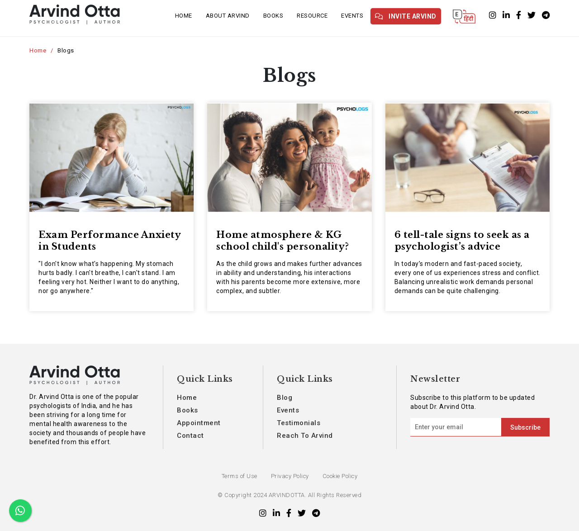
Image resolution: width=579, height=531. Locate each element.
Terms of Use (239, 476)
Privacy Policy (290, 476)
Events (352, 15)
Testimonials (298, 423)
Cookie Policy (340, 476)
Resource (312, 15)
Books (273, 15)
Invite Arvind (406, 16)
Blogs (65, 50)
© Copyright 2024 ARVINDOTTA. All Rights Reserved (289, 495)
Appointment (199, 423)
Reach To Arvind (305, 435)
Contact (190, 435)
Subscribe (525, 427)
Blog (284, 398)
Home (183, 15)
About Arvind (228, 15)
